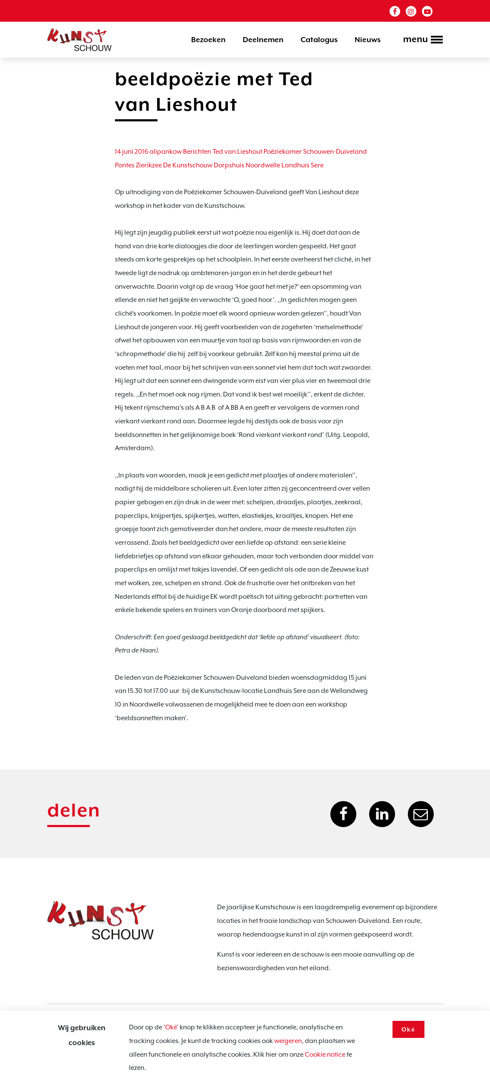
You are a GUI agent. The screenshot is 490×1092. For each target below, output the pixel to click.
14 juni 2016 (131, 151)
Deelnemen (263, 39)
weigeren (288, 1041)
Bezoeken (208, 39)
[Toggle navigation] (420, 40)
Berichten (197, 151)
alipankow (165, 151)
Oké (171, 1027)
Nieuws (368, 39)
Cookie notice (325, 1054)
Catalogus (319, 39)
